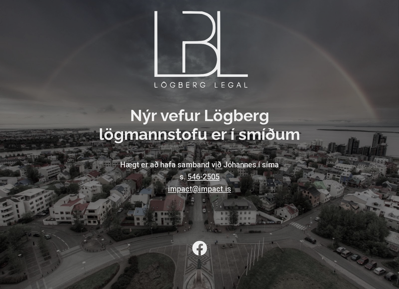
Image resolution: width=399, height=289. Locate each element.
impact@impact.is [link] (199, 189)
